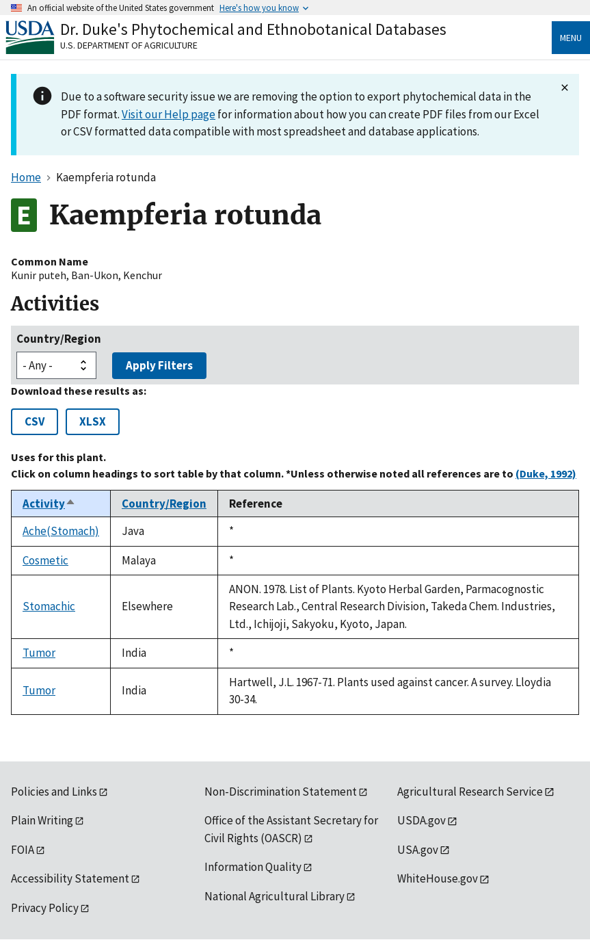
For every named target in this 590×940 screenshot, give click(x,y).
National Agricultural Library (274, 896)
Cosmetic (45, 560)
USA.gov (417, 849)
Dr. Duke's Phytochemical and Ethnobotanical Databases (253, 29)
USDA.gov (421, 820)
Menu (571, 37)
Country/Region (58, 338)
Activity (49, 503)
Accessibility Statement (70, 878)
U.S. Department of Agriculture (129, 45)
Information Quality (252, 866)
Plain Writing (42, 820)
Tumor (39, 652)
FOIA (22, 849)
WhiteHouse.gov (437, 878)
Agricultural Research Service (470, 791)
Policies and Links (54, 791)
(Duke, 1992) (545, 473)
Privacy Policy (45, 907)
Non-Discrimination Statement (280, 791)
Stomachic (49, 606)
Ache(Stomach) (61, 530)
